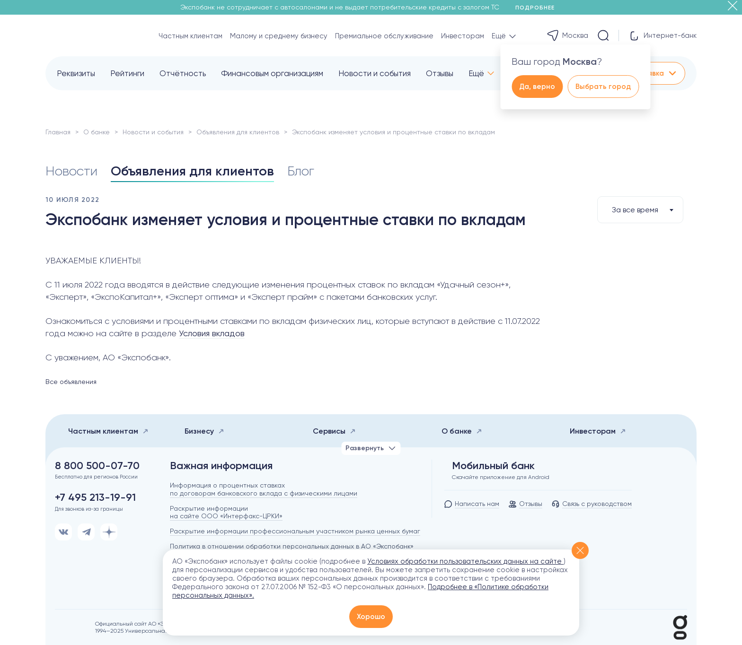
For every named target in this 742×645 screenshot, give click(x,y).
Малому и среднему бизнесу (278, 36)
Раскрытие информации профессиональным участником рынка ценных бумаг (295, 531)
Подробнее (538, 7)
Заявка (658, 73)
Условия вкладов (212, 333)
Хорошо (371, 616)
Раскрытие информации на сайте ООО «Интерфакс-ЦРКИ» (226, 512)
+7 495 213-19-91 (95, 497)
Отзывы (439, 73)
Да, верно (537, 86)
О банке (96, 132)
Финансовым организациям (272, 73)
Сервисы (334, 431)
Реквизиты (76, 73)
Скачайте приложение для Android (500, 477)
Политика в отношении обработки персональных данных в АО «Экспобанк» (292, 546)
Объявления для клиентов (237, 132)
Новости (71, 171)
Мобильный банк (493, 466)
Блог (300, 171)
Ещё (476, 73)
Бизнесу (204, 431)
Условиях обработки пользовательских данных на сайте (465, 561)
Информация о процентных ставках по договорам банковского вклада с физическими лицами (263, 489)
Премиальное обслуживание (384, 36)
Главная (58, 132)
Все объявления (71, 381)
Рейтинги (127, 73)
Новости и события (374, 73)
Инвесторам (462, 36)
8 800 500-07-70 (97, 466)
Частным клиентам (190, 36)
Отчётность (182, 73)
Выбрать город (603, 86)
